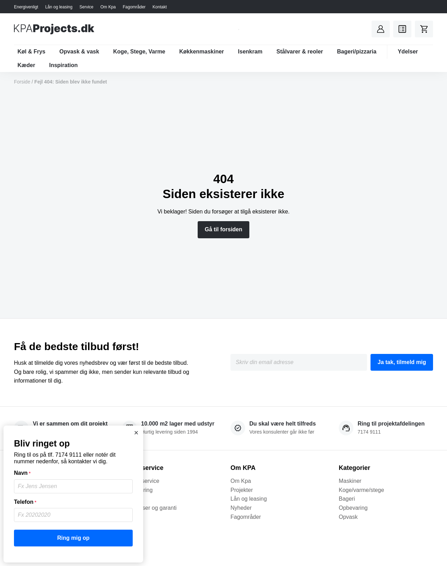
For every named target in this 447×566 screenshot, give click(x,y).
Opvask (348, 517)
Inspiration (63, 65)
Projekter (241, 490)
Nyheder (240, 508)
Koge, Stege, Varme (139, 52)
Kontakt (160, 7)
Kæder (26, 65)
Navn (22, 473)
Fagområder (134, 7)
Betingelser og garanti (149, 508)
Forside (22, 82)
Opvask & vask (79, 52)
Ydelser (408, 52)
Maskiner (350, 481)
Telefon (25, 502)
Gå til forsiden (223, 229)
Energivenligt (26, 7)
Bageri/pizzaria (356, 52)
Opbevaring (353, 508)
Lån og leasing (58, 7)
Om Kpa (108, 7)
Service (86, 7)
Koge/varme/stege (361, 490)
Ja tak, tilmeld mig (402, 362)
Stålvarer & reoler (300, 52)
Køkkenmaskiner (201, 52)
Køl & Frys (31, 52)
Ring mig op (73, 538)
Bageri (347, 499)
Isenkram (250, 52)
